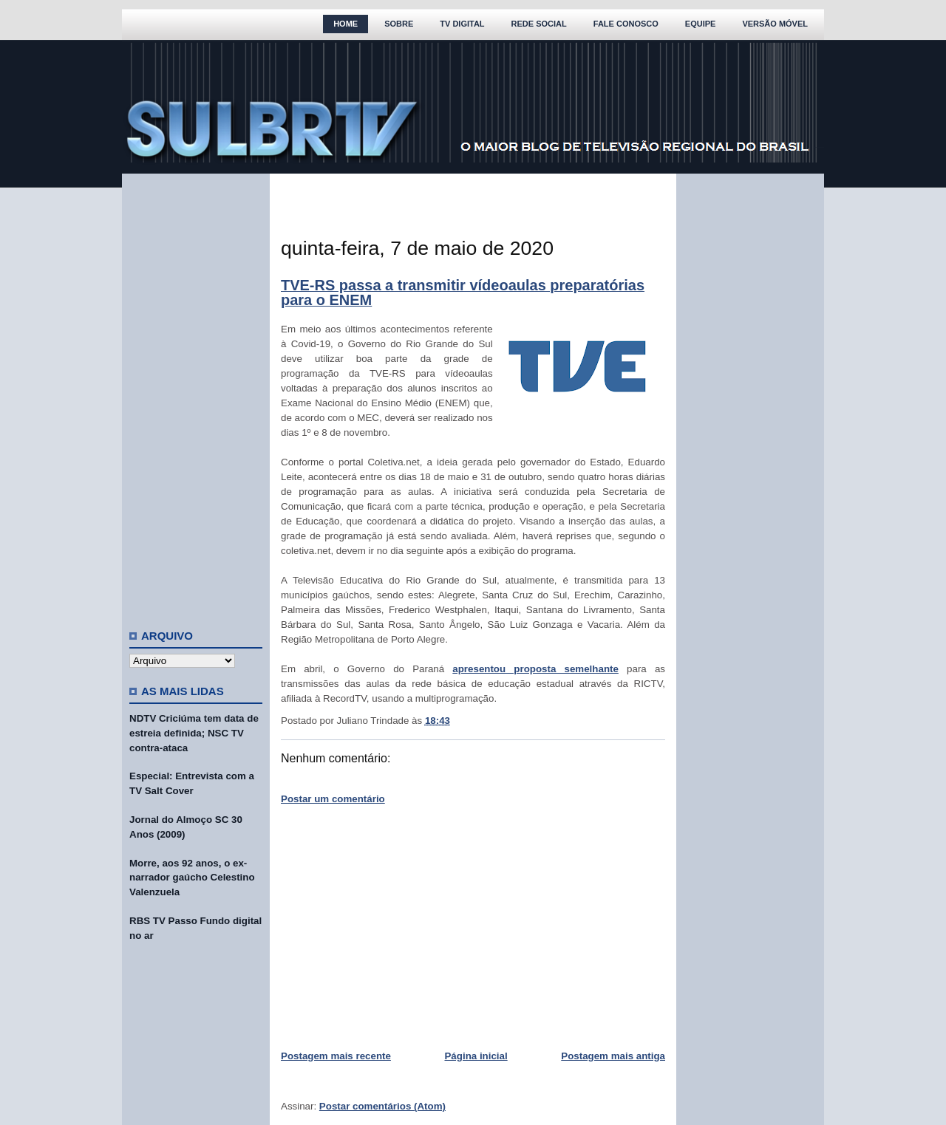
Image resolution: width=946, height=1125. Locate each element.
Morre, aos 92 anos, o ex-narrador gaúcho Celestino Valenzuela (192, 878)
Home (345, 23)
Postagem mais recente (336, 1055)
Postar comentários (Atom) (382, 1106)
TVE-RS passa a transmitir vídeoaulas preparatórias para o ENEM (462, 292)
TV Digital (462, 23)
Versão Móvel (775, 23)
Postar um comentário (333, 798)
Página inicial (475, 1055)
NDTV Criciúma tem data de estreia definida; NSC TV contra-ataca (194, 733)
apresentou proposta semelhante (535, 668)
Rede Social (539, 23)
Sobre (398, 23)
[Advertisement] (195, 395)
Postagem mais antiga (613, 1055)
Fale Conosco (626, 23)
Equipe (700, 23)
